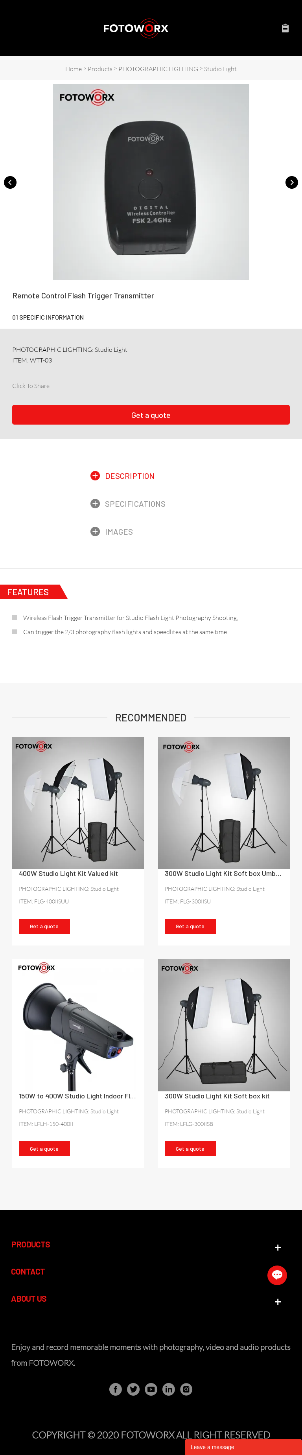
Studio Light (220, 69)
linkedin (68, 384)
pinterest (95, 384)
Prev (10, 182)
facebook (55, 384)
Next (291, 182)
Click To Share (31, 386)
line (108, 384)
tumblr (135, 384)
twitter (81, 384)
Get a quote (151, 414)
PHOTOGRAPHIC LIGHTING (158, 69)
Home (73, 69)
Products (100, 69)
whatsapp (121, 384)
